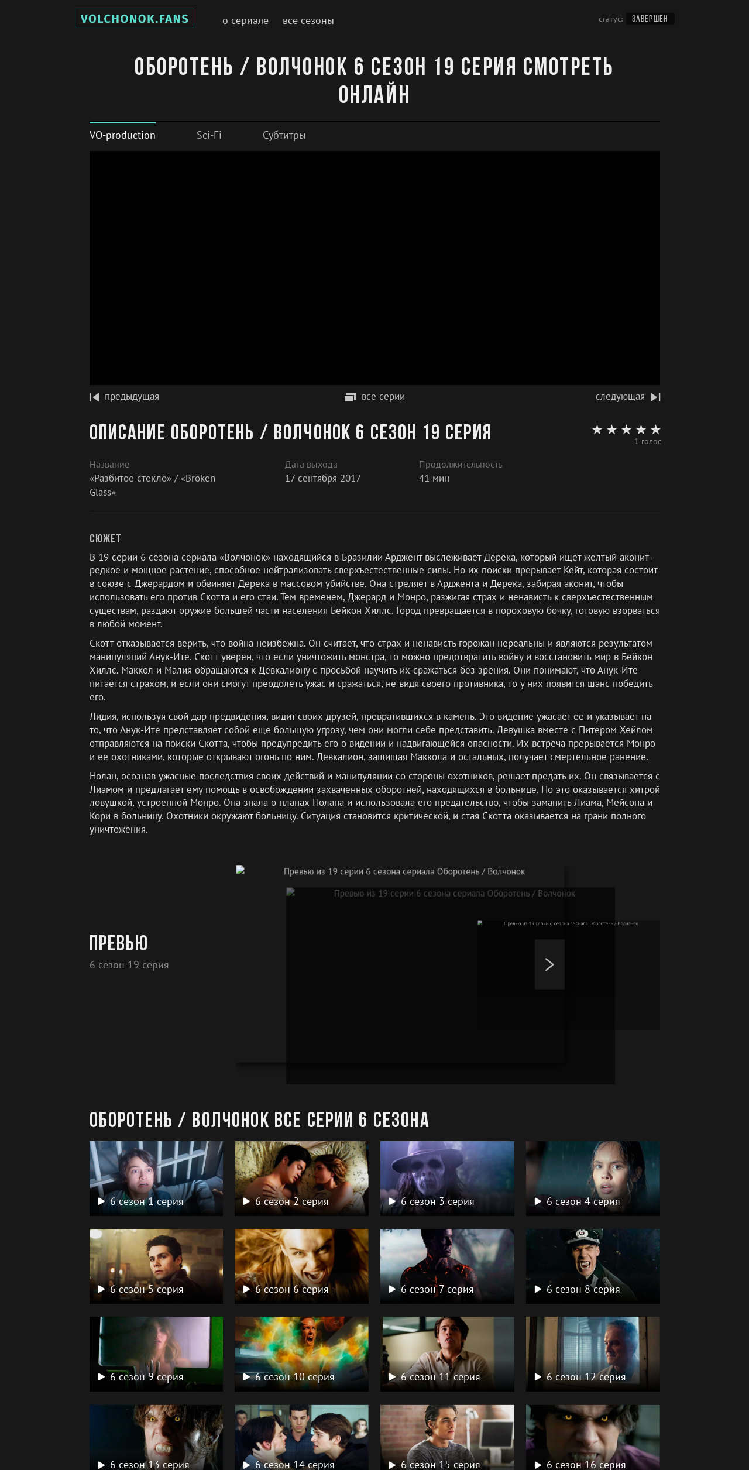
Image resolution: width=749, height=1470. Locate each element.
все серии (375, 396)
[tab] (123, 135)
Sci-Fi (209, 135)
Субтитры (284, 135)
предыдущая (124, 396)
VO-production (123, 135)
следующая (628, 396)
